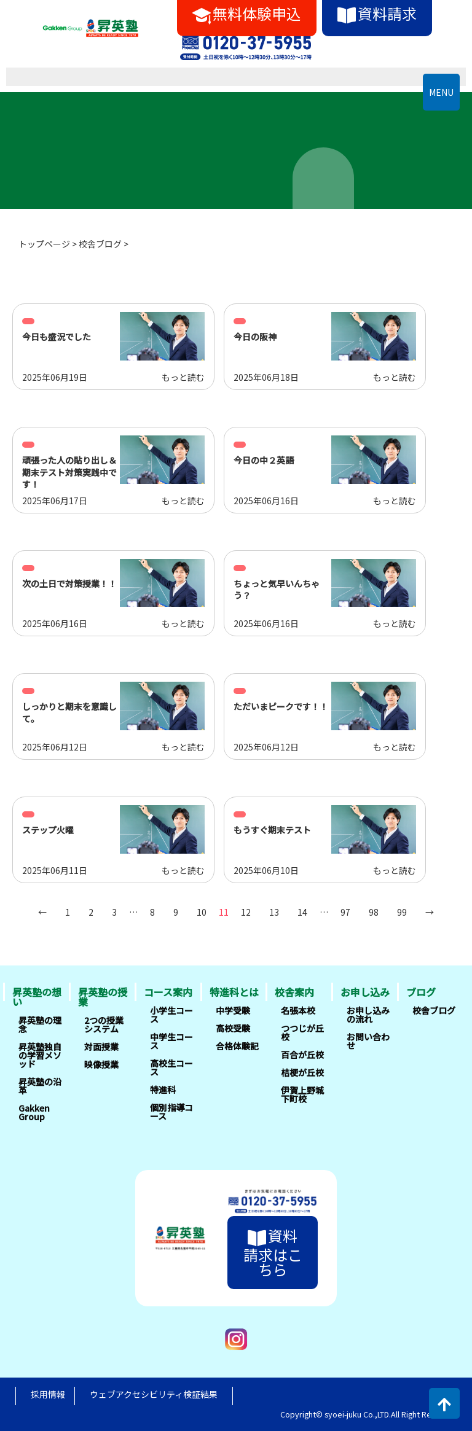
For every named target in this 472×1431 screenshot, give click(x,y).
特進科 (163, 1089)
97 (345, 912)
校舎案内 (294, 992)
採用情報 (48, 1394)
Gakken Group (34, 1112)
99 (402, 912)
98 (374, 912)
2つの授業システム (104, 1024)
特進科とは (234, 992)
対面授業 (101, 1046)
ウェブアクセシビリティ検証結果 (154, 1394)
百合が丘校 (302, 1054)
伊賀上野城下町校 (302, 1094)
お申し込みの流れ (368, 1014)
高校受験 (233, 1028)
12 (246, 912)
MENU (441, 92)
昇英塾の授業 (102, 997)
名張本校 (298, 1010)
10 (201, 912)
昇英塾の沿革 (39, 1085)
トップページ (44, 244)
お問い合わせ (368, 1041)
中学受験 (233, 1010)
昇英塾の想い (36, 997)
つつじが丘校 (302, 1032)
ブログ (421, 992)
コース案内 (168, 992)
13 (274, 912)
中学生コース (171, 1041)
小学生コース (171, 1014)
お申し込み (365, 992)
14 (302, 912)
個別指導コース (171, 1111)
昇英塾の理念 (39, 1024)
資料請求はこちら (272, 1252)
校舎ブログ (100, 244)
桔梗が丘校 (302, 1072)
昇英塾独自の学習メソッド (39, 1055)
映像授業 (101, 1064)
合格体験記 (237, 1046)
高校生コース (171, 1067)
